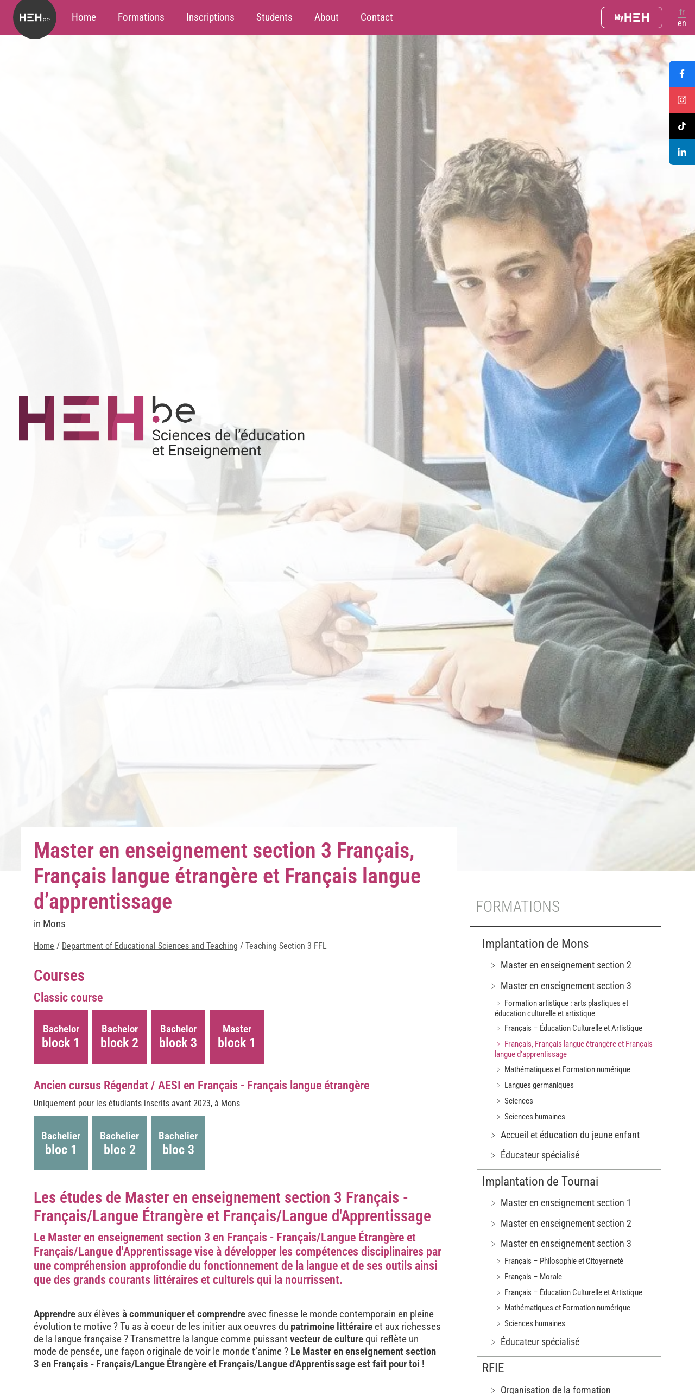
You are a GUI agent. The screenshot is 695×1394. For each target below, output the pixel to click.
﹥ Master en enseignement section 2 (560, 965)
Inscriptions (210, 17)
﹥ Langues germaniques (534, 1085)
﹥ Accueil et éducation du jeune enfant (564, 1134)
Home (84, 17)
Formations (141, 17)
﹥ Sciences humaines (530, 1116)
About (326, 17)
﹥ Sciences (514, 1101)
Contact (377, 17)
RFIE (493, 1368)
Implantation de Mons (535, 943)
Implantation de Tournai (540, 1181)
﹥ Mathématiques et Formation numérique (562, 1069)
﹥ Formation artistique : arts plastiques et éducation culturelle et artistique (561, 1008)
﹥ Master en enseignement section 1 (560, 1202)
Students (274, 17)
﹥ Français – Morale (528, 1277)
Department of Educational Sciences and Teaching (150, 946)
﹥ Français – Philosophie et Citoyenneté (559, 1261)
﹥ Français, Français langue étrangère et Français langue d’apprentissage (574, 1049)
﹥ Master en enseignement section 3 (560, 985)
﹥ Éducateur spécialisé (534, 1155)
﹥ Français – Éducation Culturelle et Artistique (568, 1028)
